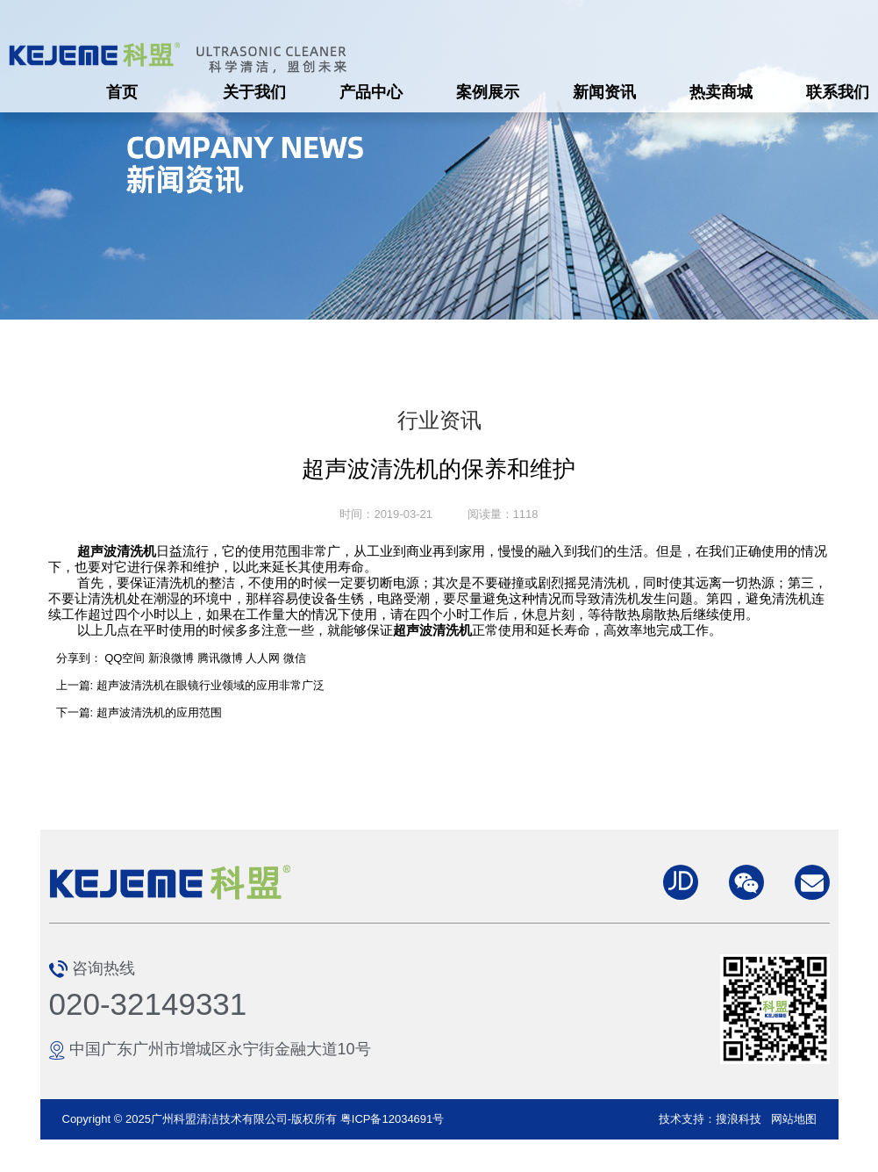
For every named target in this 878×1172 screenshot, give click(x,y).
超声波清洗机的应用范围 (159, 712)
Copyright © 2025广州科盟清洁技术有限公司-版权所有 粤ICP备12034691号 (253, 1118)
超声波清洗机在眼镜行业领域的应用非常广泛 (210, 685)
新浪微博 (171, 658)
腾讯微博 (220, 658)
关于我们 (254, 92)
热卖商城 (721, 92)
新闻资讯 (604, 92)
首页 (122, 92)
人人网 (263, 658)
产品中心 (371, 92)
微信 (294, 658)
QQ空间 (124, 658)
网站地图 (794, 1118)
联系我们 (837, 92)
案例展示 (487, 92)
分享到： (79, 658)
